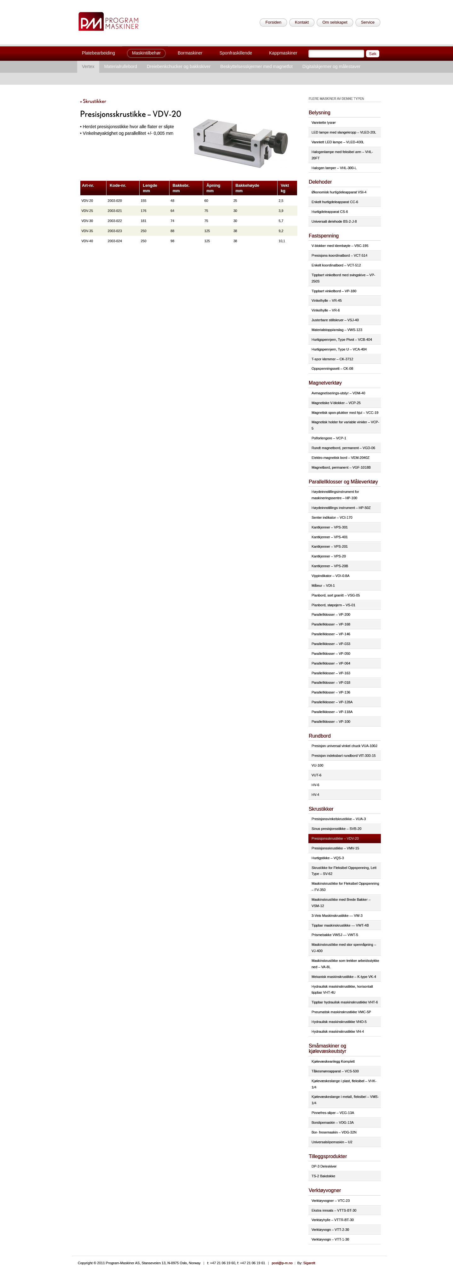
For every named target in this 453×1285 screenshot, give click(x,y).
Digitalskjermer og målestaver (331, 66)
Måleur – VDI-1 (323, 585)
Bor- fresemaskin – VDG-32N (334, 1132)
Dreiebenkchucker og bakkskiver (178, 66)
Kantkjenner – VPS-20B (330, 566)
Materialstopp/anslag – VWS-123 (337, 330)
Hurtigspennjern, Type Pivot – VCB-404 (342, 339)
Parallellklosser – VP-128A (332, 702)
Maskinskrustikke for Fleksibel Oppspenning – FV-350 (345, 887)
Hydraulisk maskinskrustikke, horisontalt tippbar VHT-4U (342, 990)
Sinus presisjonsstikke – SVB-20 (336, 829)
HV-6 (315, 785)
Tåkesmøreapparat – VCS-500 (335, 1071)
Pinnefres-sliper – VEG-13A (333, 1113)
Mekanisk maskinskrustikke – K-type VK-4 (344, 977)
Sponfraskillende (236, 52)
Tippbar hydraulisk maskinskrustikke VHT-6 (345, 1002)
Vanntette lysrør (324, 122)
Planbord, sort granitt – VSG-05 (336, 595)
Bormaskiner (190, 52)
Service (368, 22)
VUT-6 (316, 775)
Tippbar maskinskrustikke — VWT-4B (340, 925)
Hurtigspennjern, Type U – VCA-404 (339, 349)
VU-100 (317, 765)
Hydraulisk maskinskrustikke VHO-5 (339, 1022)
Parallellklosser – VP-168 (331, 624)
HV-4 (315, 795)
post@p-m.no (282, 1263)
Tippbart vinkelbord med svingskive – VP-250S (343, 278)
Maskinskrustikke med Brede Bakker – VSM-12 (341, 903)
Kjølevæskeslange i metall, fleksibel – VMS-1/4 (345, 1100)
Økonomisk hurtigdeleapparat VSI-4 (339, 192)
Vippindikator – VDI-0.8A (330, 576)
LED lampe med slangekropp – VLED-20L (344, 132)
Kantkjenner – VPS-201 (330, 546)
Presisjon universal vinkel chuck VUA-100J (344, 746)
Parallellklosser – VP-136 (331, 692)
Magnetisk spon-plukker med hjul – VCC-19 (345, 412)
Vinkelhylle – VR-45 (327, 300)
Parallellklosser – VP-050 (331, 653)
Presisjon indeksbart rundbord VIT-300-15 (344, 755)
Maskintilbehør (146, 52)
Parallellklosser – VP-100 (331, 721)
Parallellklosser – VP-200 (331, 614)
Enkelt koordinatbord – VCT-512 (336, 265)
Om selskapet (334, 22)
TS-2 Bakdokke (323, 1176)
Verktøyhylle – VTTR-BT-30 (333, 1220)
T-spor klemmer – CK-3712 (332, 359)
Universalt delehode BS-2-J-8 (334, 221)
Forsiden (273, 22)
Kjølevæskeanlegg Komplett (333, 1061)
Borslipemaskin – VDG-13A (333, 1122)
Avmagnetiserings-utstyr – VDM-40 (338, 393)
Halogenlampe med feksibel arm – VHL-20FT (342, 155)
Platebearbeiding (98, 52)
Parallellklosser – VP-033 (331, 644)
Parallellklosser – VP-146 (331, 634)
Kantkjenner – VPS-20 (329, 556)
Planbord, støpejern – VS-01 (333, 605)
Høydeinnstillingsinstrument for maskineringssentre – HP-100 (335, 495)
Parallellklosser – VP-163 (331, 673)
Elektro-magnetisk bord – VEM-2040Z (341, 458)
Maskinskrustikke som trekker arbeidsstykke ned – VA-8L (345, 964)
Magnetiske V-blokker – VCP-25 (336, 403)
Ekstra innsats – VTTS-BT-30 (334, 1210)
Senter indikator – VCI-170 (332, 517)
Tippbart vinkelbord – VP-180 (334, 291)
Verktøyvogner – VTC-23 (331, 1200)
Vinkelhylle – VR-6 (326, 310)
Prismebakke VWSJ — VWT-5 (335, 935)
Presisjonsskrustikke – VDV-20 (335, 838)
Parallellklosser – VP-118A (332, 712)
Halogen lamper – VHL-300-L (334, 168)
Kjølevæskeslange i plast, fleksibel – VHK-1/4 (344, 1084)
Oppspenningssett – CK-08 (332, 368)
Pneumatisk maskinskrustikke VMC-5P (341, 1012)
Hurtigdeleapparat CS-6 (330, 212)
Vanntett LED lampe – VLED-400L (338, 142)
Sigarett (309, 1263)
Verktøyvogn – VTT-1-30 (330, 1239)
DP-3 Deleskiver (324, 1166)
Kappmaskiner (283, 52)
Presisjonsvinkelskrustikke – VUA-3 (339, 819)
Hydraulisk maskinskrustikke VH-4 (338, 1031)
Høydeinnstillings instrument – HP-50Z (341, 508)
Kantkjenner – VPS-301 (330, 527)
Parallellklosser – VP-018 (331, 682)
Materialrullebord (120, 66)
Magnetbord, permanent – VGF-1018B (341, 467)
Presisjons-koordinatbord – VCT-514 (339, 255)
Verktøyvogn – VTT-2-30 (330, 1229)
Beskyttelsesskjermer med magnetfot (256, 66)
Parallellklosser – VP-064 (331, 663)
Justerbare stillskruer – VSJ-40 (335, 320)
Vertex (88, 66)
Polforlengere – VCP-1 (329, 438)
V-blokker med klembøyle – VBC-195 (340, 246)
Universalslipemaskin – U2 (332, 1142)
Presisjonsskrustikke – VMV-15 (335, 848)
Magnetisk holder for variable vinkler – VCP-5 (345, 425)
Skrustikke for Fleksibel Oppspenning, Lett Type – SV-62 (344, 871)
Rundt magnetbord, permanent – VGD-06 (343, 448)
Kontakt (302, 22)
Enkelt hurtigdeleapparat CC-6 (335, 202)
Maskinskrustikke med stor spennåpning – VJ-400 (344, 948)
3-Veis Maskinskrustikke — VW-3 (337, 915)
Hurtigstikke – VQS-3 (328, 858)
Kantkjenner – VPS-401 (330, 537)
